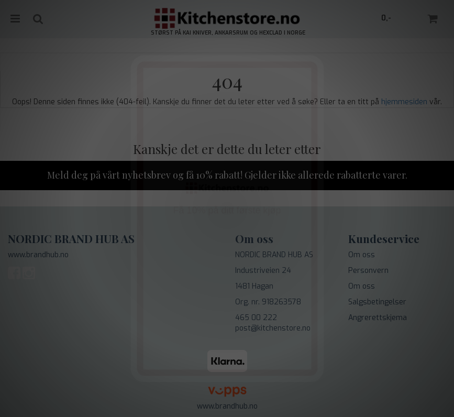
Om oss (361, 255)
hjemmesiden (404, 102)
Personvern (368, 271)
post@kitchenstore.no (273, 328)
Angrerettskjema (377, 318)
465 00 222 (256, 318)
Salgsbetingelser (377, 302)
